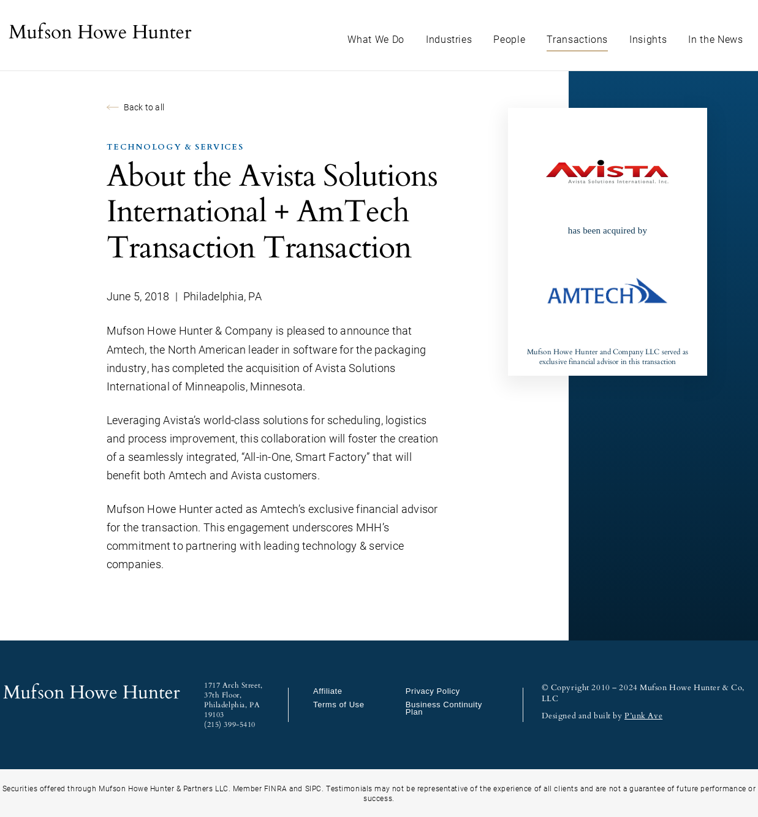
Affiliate (328, 691)
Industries (449, 38)
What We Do (375, 38)
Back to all (135, 107)
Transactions (577, 38)
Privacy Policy (433, 691)
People (509, 38)
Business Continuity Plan (444, 708)
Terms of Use (338, 704)
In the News (715, 38)
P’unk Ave (643, 715)
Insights (648, 38)
